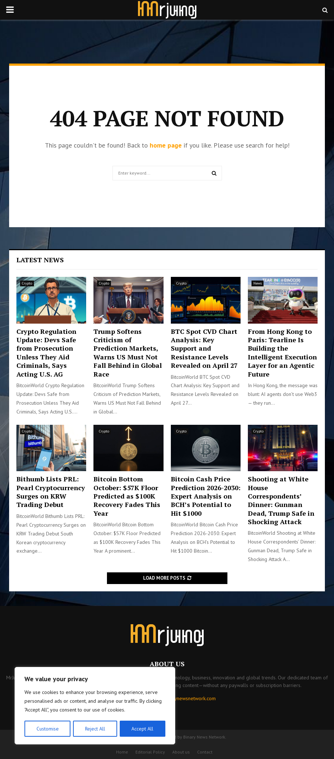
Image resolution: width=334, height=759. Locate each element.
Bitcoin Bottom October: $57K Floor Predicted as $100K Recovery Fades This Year (126, 496)
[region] (95, 706)
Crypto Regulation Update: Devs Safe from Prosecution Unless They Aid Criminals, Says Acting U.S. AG (46, 352)
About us (181, 752)
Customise (47, 728)
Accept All (143, 728)
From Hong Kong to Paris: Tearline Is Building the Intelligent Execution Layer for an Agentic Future (282, 352)
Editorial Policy (150, 752)
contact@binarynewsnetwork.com (179, 698)
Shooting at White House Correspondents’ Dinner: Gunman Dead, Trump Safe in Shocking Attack (281, 500)
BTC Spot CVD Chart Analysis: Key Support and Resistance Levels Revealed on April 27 (204, 348)
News (257, 283)
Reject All (95, 728)
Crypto (27, 283)
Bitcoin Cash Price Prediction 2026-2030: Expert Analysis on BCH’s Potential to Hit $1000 (206, 496)
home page (166, 145)
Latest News (40, 259)
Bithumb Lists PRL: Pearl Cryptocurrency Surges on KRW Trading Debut (50, 491)
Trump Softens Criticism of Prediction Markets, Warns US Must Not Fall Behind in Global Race (127, 352)
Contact (204, 752)
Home (122, 752)
